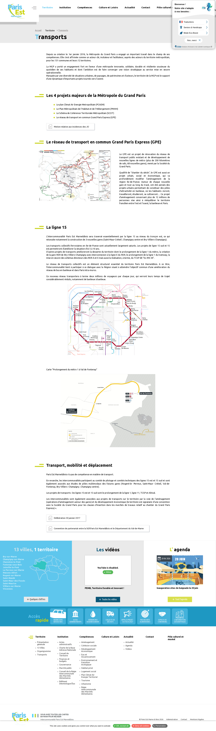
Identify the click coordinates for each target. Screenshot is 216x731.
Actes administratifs (65, 643)
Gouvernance (65, 664)
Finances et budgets (64, 660)
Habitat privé (87, 668)
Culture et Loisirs (108, 7)
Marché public (65, 668)
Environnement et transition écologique (89, 662)
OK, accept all (122, 726)
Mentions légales (197, 719)
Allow (108, 572)
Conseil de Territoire (64, 654)
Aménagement (87, 642)
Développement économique (88, 650)
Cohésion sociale (89, 645)
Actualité (129, 642)
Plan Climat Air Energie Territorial (89, 676)
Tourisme (85, 680)
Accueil (38, 30)
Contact (145, 7)
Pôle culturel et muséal (169, 7)
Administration (172, 719)
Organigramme (44, 651)
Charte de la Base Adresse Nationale (67, 649)
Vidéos (128, 649)
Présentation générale (43, 643)
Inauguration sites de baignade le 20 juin (177, 588)
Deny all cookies (142, 726)
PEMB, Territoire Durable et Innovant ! (104, 588)
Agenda (128, 645)
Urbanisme (86, 684)
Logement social (88, 671)
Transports (63, 30)
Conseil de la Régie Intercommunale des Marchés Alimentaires (67, 674)
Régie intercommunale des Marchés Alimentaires (88, 690)
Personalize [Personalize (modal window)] (161, 726)
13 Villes (41, 648)
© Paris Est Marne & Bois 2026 (151, 719)
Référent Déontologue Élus (67, 682)
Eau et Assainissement (88, 656)
